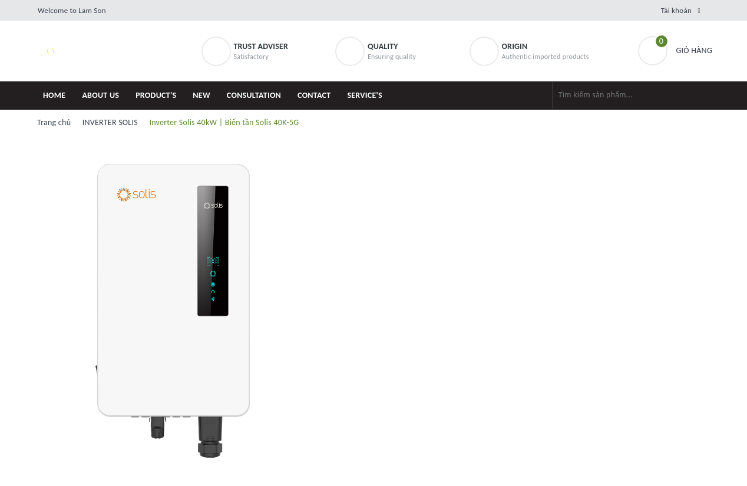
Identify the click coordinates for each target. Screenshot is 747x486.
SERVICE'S (364, 95)
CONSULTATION (254, 95)
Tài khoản (676, 10)
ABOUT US (100, 95)
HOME (54, 95)
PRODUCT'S (155, 95)
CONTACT (314, 95)
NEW (201, 95)
